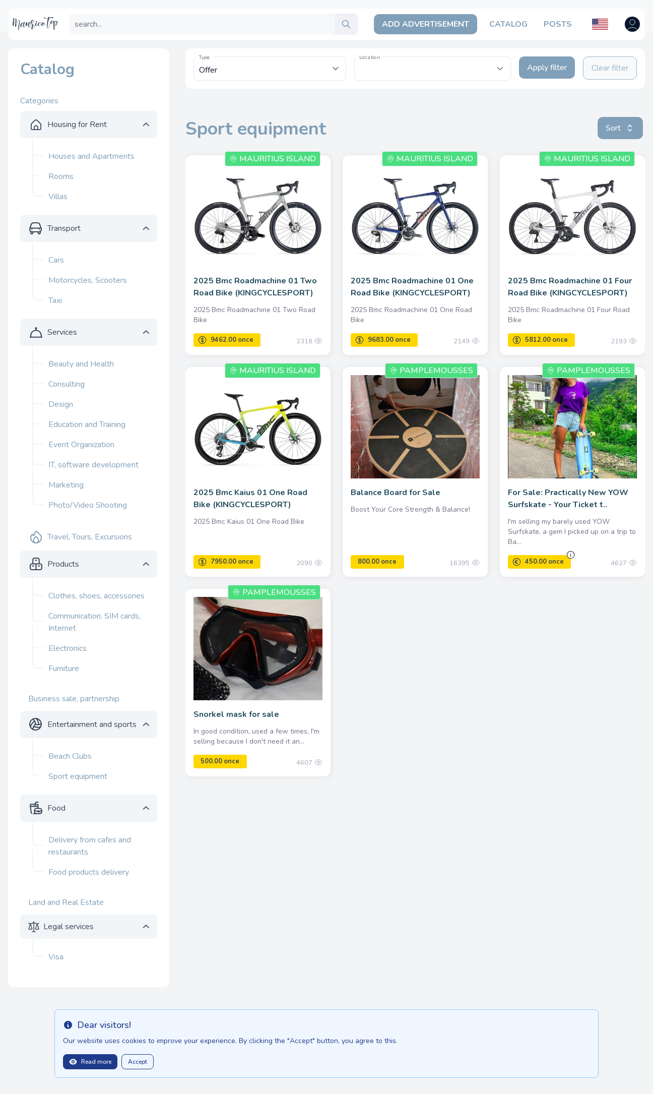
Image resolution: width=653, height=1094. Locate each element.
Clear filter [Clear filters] (610, 68)
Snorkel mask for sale (236, 714)
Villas (58, 196)
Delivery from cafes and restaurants (89, 846)
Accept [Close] (137, 1062)
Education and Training (86, 424)
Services (62, 332)
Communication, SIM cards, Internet (94, 622)
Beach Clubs (70, 756)
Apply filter (547, 67)
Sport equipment (77, 776)
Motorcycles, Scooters (87, 280)
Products (63, 564)
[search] (346, 24)
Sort (620, 128)
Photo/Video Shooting (87, 505)
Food (56, 808)
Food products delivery (88, 872)
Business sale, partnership (73, 698)
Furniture (63, 668)
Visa (55, 956)
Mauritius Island (272, 158)
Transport (64, 228)
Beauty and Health (81, 364)
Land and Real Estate (66, 902)
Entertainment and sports (92, 724)
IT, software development (93, 464)
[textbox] (432, 63)
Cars (56, 260)
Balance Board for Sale (395, 492)
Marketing (66, 485)
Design (60, 404)
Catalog (508, 24)
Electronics (67, 648)
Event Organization (81, 444)
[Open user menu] (632, 24)
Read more (90, 1062)
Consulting (66, 384)
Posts (558, 24)
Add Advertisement (425, 24)
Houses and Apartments (91, 156)
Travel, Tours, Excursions (89, 536)
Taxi (55, 300)
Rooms (61, 176)
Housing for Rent (77, 124)
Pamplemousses (431, 370)
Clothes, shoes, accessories (96, 595)
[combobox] (432, 68)
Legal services (68, 926)
